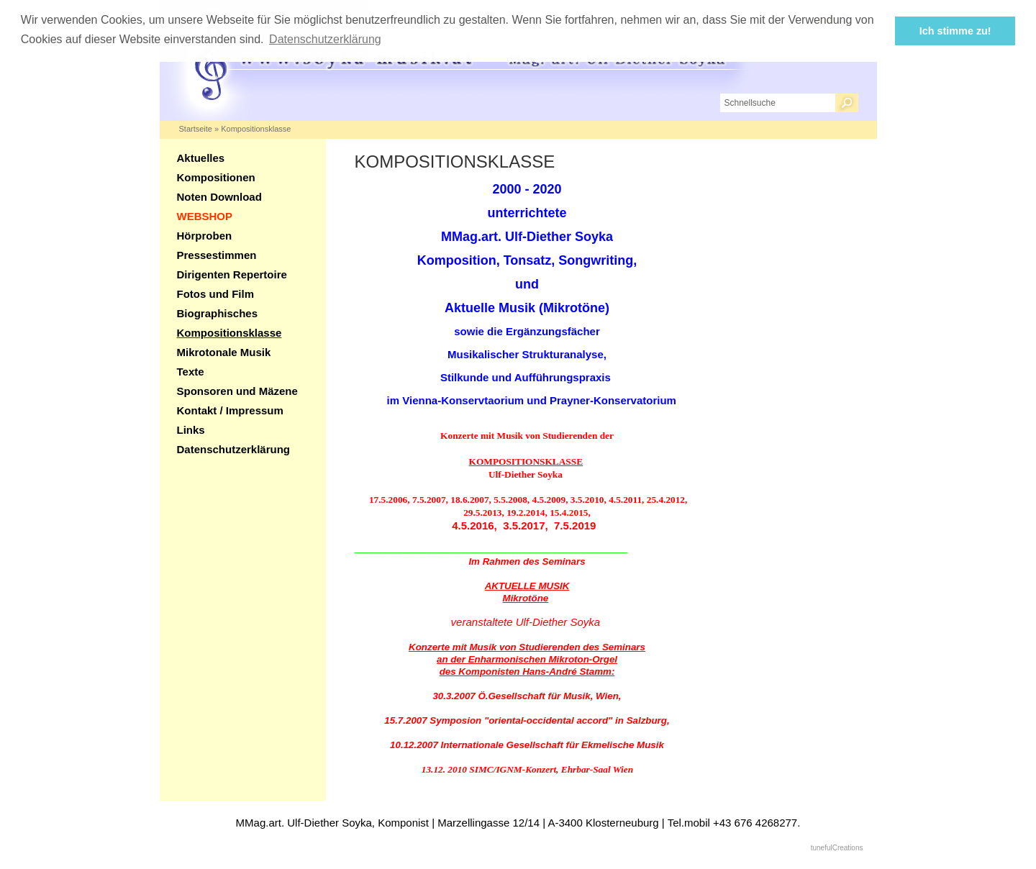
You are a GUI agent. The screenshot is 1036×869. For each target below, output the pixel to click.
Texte (190, 371)
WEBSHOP (205, 216)
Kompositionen (216, 177)
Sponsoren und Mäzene (237, 391)
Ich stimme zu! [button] (955, 31)
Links (191, 430)
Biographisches (217, 313)
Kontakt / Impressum (230, 410)
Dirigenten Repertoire (232, 274)
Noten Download (219, 197)
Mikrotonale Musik (224, 352)
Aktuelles (201, 158)
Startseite (195, 128)
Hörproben (204, 235)
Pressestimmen (217, 255)
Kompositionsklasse (256, 128)
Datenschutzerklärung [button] (325, 39)
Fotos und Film (215, 294)
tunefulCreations (837, 848)
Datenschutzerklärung (234, 449)
